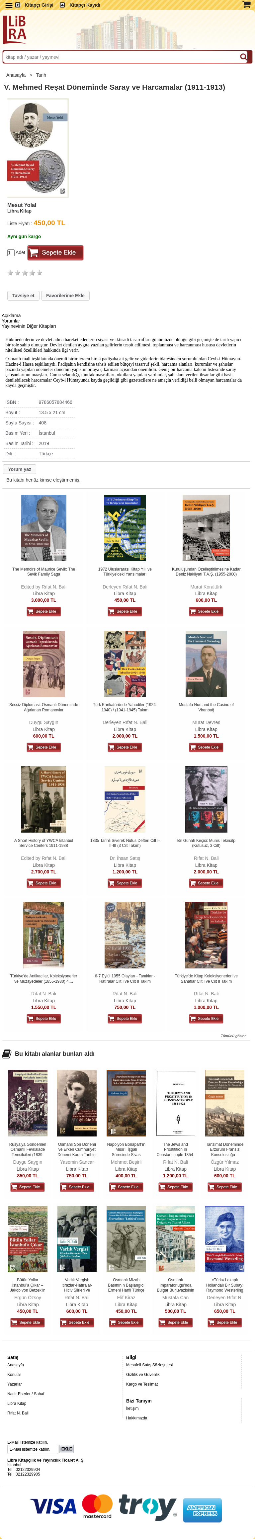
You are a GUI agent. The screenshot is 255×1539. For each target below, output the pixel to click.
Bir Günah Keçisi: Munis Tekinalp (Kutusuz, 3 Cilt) (206, 843)
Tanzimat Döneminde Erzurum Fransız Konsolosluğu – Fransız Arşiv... (225, 1152)
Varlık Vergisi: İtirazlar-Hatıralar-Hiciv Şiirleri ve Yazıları (76, 1288)
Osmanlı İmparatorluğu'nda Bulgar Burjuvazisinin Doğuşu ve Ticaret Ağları (175, 1290)
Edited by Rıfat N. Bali (43, 586)
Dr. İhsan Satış (125, 858)
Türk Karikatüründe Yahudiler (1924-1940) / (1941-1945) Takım (125, 707)
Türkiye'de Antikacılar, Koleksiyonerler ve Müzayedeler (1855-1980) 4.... (43, 979)
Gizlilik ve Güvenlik (143, 1374)
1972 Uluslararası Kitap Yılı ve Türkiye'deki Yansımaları (125, 572)
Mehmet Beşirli (126, 1162)
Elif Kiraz (126, 1297)
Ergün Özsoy (27, 1297)
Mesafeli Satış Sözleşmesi (149, 1365)
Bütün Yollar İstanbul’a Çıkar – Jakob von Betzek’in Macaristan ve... (27, 1288)
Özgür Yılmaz (225, 1162)
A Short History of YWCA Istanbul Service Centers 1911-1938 (43, 843)
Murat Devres (206, 722)
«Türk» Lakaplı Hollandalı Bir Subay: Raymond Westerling (224, 1285)
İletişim (132, 1408)
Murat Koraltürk (206, 586)
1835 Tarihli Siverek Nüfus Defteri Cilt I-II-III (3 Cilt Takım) (125, 843)
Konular (14, 1374)
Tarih (41, 75)
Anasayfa (16, 75)
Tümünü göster (233, 1036)
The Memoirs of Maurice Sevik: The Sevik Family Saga (43, 572)
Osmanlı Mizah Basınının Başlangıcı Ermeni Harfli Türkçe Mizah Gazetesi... (126, 1288)
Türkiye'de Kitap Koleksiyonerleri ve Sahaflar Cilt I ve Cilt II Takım (206, 979)
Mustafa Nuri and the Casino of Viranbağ (206, 707)
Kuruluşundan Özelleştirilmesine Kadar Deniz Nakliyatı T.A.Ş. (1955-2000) (206, 572)
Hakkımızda (136, 1418)
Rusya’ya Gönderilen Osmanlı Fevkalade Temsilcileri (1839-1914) (27, 1152)
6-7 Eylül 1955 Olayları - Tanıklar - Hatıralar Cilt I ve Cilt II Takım (125, 979)
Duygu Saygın (43, 722)
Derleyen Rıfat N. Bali (125, 586)
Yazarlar (14, 1384)
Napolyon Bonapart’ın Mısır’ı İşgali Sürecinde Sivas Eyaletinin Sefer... (126, 1152)
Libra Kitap (44, 593)
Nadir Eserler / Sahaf (25, 1394)
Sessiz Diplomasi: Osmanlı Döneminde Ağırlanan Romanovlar (43, 707)
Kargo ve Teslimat (142, 1384)
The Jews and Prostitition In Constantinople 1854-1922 (176, 1152)
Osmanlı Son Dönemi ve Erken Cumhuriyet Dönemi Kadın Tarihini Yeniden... (76, 1152)
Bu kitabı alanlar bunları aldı (55, 1053)
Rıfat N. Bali (206, 858)
